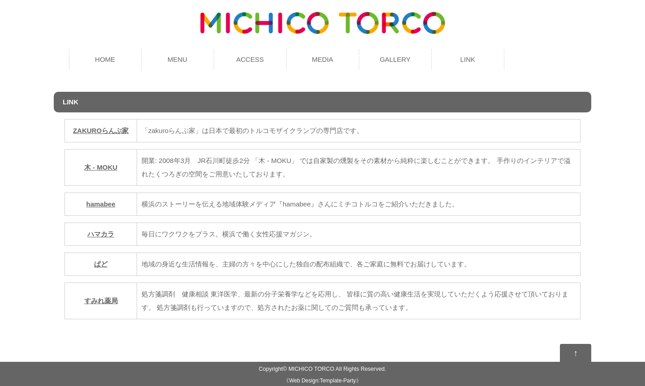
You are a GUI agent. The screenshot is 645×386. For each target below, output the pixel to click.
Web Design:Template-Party (322, 380)
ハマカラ (100, 234)
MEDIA (322, 59)
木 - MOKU (100, 167)
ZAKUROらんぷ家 (101, 130)
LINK (467, 59)
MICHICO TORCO (311, 369)
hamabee (100, 204)
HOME (105, 59)
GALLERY (395, 59)
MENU (177, 59)
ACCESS (250, 59)
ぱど (101, 264)
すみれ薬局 (101, 301)
